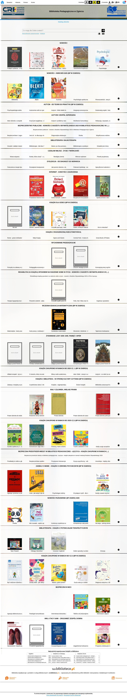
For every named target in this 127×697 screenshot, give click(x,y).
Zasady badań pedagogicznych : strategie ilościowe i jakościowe (42, 656)
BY (98, 2)
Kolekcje (42, 33)
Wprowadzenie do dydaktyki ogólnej (36, 659)
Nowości (9, 2)
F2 (117, 2)
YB (94, 2)
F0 (109, 2)
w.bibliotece (54, 673)
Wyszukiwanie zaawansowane (30, 33)
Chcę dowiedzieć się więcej (54, 695)
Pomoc (25, 2)
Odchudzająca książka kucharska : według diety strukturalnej (89, 660)
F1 (113, 2)
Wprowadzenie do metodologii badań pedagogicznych (39, 662)
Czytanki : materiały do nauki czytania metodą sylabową (64, 660)
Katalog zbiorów (63, 22)
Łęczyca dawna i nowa (57, 656)
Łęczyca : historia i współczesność (59, 662)
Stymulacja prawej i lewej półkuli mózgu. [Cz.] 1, (62, 657)
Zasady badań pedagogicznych (34, 657)
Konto (33, 2)
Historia (17, 2)
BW (90, 2)
